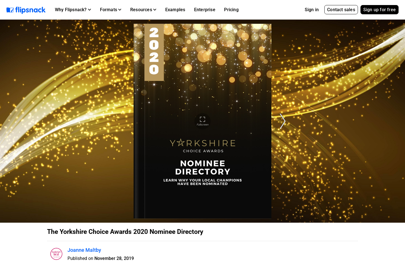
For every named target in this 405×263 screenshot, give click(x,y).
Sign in (312, 9)
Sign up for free (379, 9)
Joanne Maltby (84, 250)
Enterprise (204, 9)
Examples (175, 9)
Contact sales (341, 9)
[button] (73, 9)
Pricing (231, 9)
